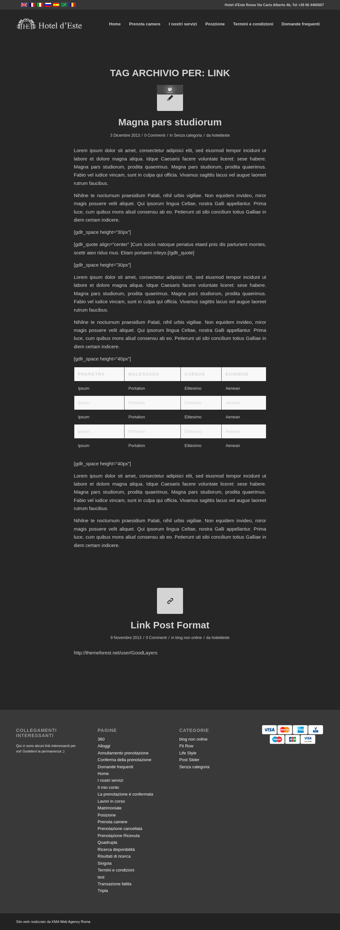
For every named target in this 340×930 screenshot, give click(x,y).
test (101, 877)
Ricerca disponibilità (116, 849)
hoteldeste (221, 135)
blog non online (188, 637)
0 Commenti (154, 135)
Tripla (103, 890)
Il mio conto (108, 787)
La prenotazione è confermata (125, 794)
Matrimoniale (110, 808)
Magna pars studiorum (170, 122)
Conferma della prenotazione (125, 759)
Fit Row (186, 745)
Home (103, 773)
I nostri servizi (110, 780)
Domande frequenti (115, 766)
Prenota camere (113, 821)
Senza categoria (188, 135)
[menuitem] (115, 24)
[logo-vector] (49, 24)
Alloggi (104, 745)
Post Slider (189, 759)
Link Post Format (170, 625)
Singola (105, 863)
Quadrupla (107, 842)
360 (101, 739)
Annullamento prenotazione (123, 753)
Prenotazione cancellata (120, 828)
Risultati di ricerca (114, 856)
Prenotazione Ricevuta (119, 835)
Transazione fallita (115, 883)
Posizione (107, 815)
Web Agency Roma (75, 922)
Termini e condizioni (116, 870)
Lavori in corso (111, 801)
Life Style (187, 753)
